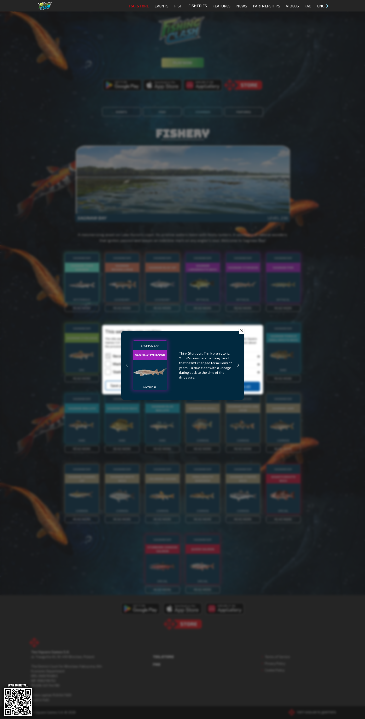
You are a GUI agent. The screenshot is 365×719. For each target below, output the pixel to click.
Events (161, 6)
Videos (292, 6)
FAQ (308, 6)
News (241, 6)
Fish (178, 6)
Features (222, 6)
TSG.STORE (138, 6)
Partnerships (266, 6)
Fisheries (197, 6)
